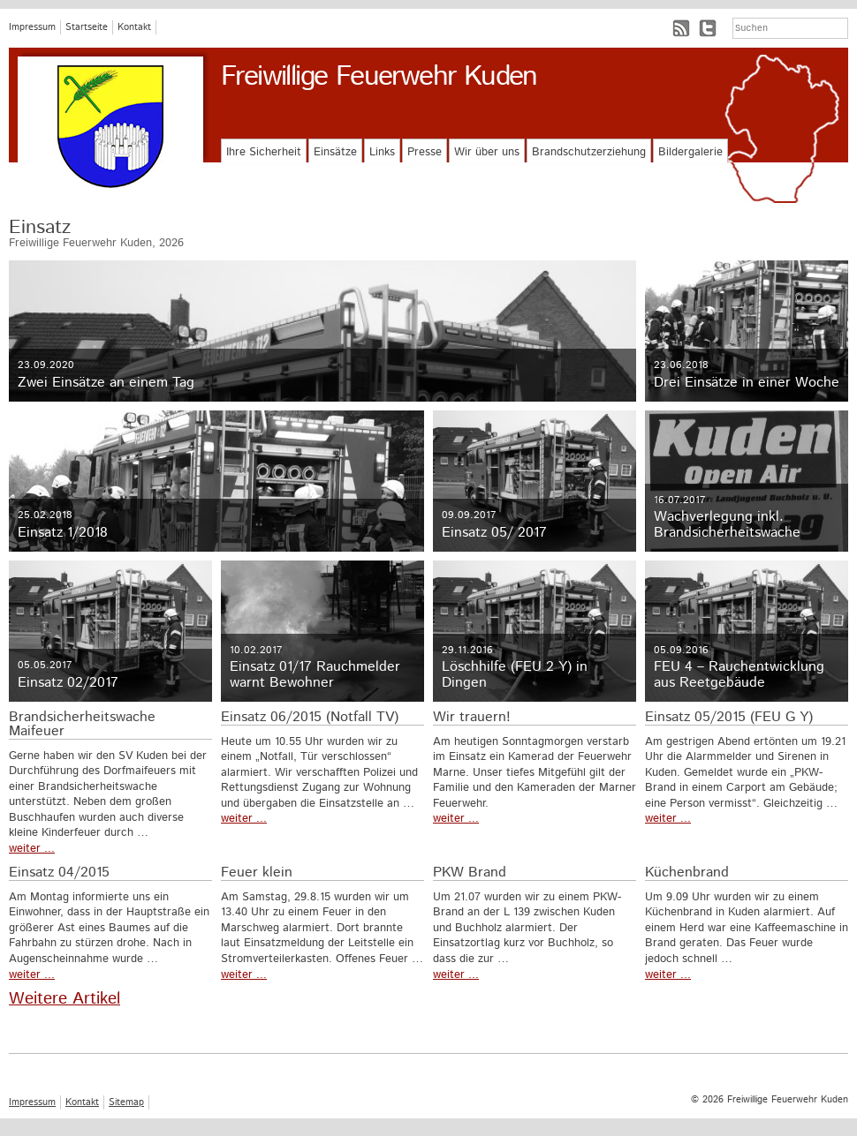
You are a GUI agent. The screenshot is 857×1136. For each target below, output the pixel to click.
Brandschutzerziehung (589, 152)
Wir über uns (487, 152)
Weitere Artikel (64, 999)
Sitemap (126, 1102)
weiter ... (32, 848)
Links (382, 152)
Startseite (86, 27)
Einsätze (335, 152)
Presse (424, 152)
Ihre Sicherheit (263, 152)
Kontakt (134, 27)
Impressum (32, 27)
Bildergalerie (690, 152)
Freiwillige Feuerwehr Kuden (379, 76)
